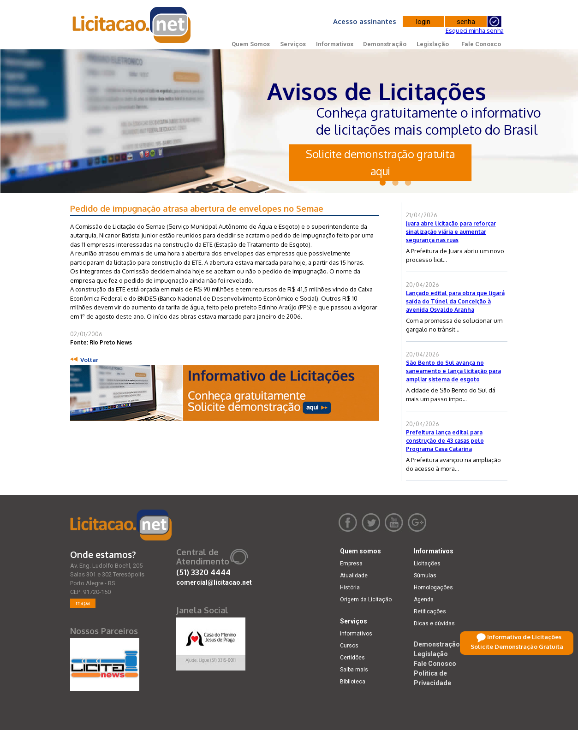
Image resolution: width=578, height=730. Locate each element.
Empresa (351, 563)
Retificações (430, 611)
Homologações (433, 587)
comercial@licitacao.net (214, 582)
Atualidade (354, 575)
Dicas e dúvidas (434, 623)
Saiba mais (354, 669)
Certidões (352, 657)
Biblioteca (352, 681)
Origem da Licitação (366, 599)
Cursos (349, 645)
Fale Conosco (481, 44)
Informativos (334, 44)
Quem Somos (251, 44)
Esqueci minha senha (475, 30)
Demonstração (384, 44)
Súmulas (425, 575)
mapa (83, 602)
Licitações (427, 563)
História (350, 587)
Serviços (293, 44)
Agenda (424, 599)
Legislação (433, 44)
